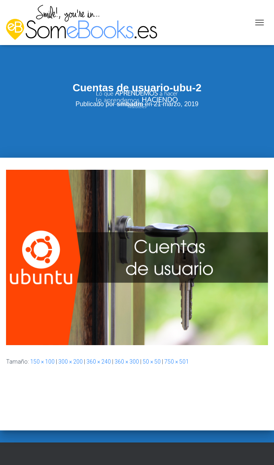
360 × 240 (98, 361)
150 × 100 (42, 361)
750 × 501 (176, 361)
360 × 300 (127, 361)
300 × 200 (70, 361)
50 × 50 (152, 361)
